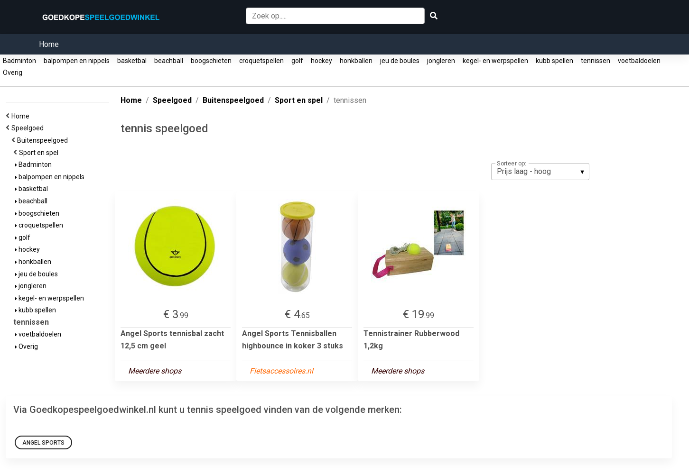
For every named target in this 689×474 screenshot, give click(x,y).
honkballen (356, 60)
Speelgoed (29, 128)
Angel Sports (43, 442)
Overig (12, 72)
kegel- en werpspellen (495, 60)
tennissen (595, 60)
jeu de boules (399, 60)
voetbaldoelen (639, 60)
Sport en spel (40, 152)
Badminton (19, 60)
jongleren (441, 60)
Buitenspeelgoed (44, 140)
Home (49, 44)
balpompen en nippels (76, 60)
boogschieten (211, 60)
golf (297, 60)
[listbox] (540, 171)
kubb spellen (554, 60)
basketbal (131, 60)
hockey (321, 60)
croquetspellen (261, 60)
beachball (168, 60)
